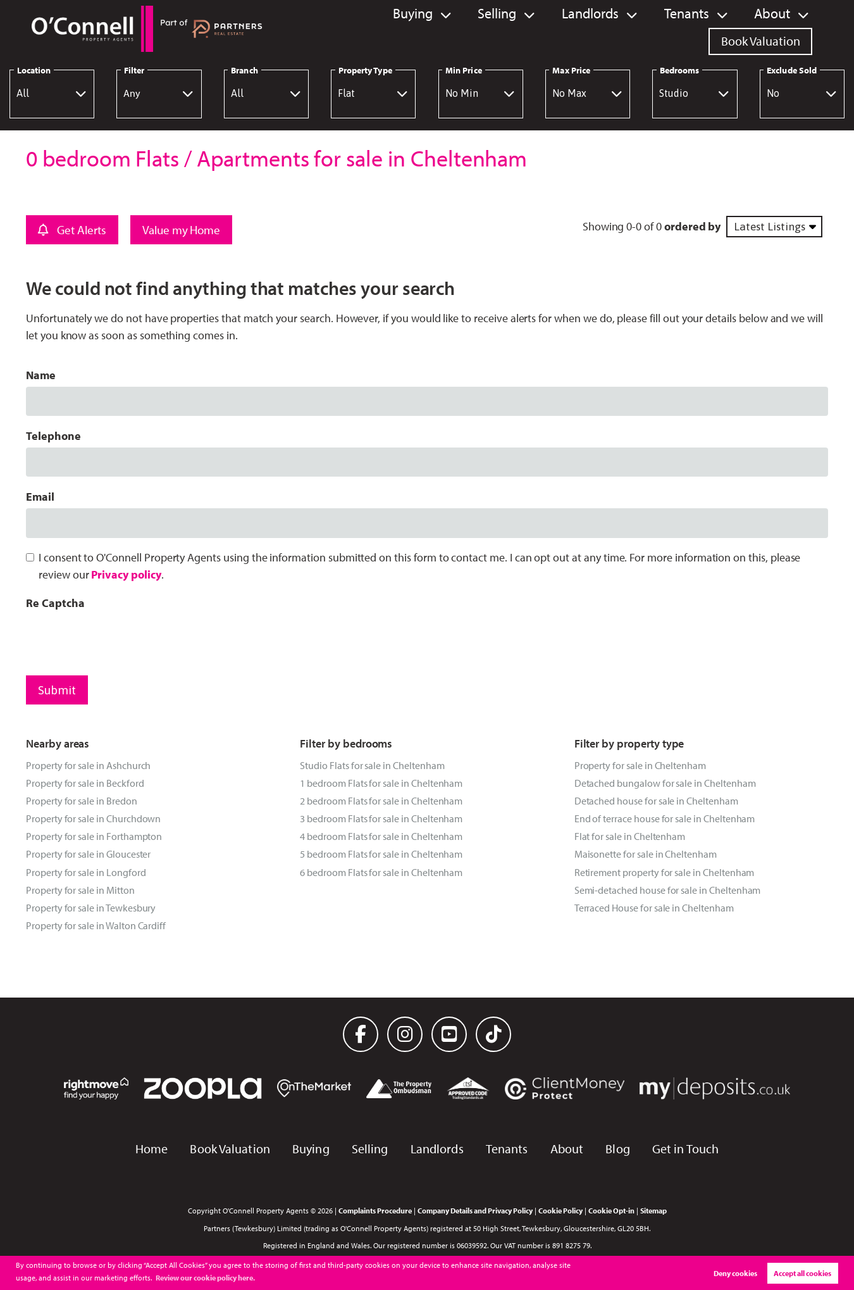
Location (34, 70)
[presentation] (122, 639)
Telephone (53, 436)
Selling (385, 28)
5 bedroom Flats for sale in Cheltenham (381, 854)
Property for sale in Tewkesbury (91, 907)
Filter (134, 70)
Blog (617, 1148)
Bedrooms (680, 70)
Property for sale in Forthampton (94, 836)
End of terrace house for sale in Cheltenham (664, 818)
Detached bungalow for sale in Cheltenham (665, 783)
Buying (303, 28)
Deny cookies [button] (735, 1273)
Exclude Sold (792, 70)
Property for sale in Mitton (80, 890)
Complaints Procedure (375, 1210)
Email (40, 496)
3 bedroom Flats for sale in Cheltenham (381, 818)
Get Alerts (72, 229)
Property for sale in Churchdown (93, 818)
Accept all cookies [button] (802, 1273)
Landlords (475, 28)
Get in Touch (685, 1148)
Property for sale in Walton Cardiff (96, 925)
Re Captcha (55, 603)
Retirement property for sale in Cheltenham (664, 872)
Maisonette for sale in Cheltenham (645, 854)
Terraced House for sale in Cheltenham (654, 907)
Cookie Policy (560, 1210)
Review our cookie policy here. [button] (205, 1277)
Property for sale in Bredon (81, 800)
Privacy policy (126, 574)
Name (41, 375)
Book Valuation (760, 28)
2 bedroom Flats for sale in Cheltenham (381, 800)
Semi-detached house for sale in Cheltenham (667, 890)
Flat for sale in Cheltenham (630, 836)
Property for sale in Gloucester (88, 854)
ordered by (692, 226)
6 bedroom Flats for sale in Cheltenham (381, 872)
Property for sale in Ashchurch (88, 765)
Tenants (567, 28)
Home (151, 1148)
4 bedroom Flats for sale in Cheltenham (381, 836)
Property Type (365, 70)
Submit (57, 690)
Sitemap (653, 1210)
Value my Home (181, 229)
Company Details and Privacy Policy (475, 1210)
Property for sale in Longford (85, 872)
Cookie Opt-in (611, 1210)
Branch (244, 70)
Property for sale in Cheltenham (640, 765)
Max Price (571, 70)
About (649, 28)
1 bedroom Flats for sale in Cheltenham (381, 783)
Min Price (463, 70)
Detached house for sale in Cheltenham (656, 800)
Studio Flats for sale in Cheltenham (372, 765)
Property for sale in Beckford (85, 783)
